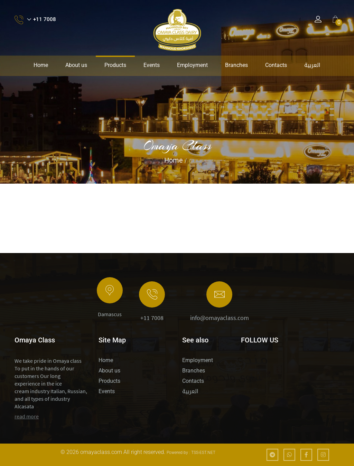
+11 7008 (152, 317)
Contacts (276, 65)
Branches (236, 65)
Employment (192, 65)
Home (41, 65)
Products (115, 65)
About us (76, 65)
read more (27, 416)
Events (151, 65)
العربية (312, 65)
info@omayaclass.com (219, 317)
